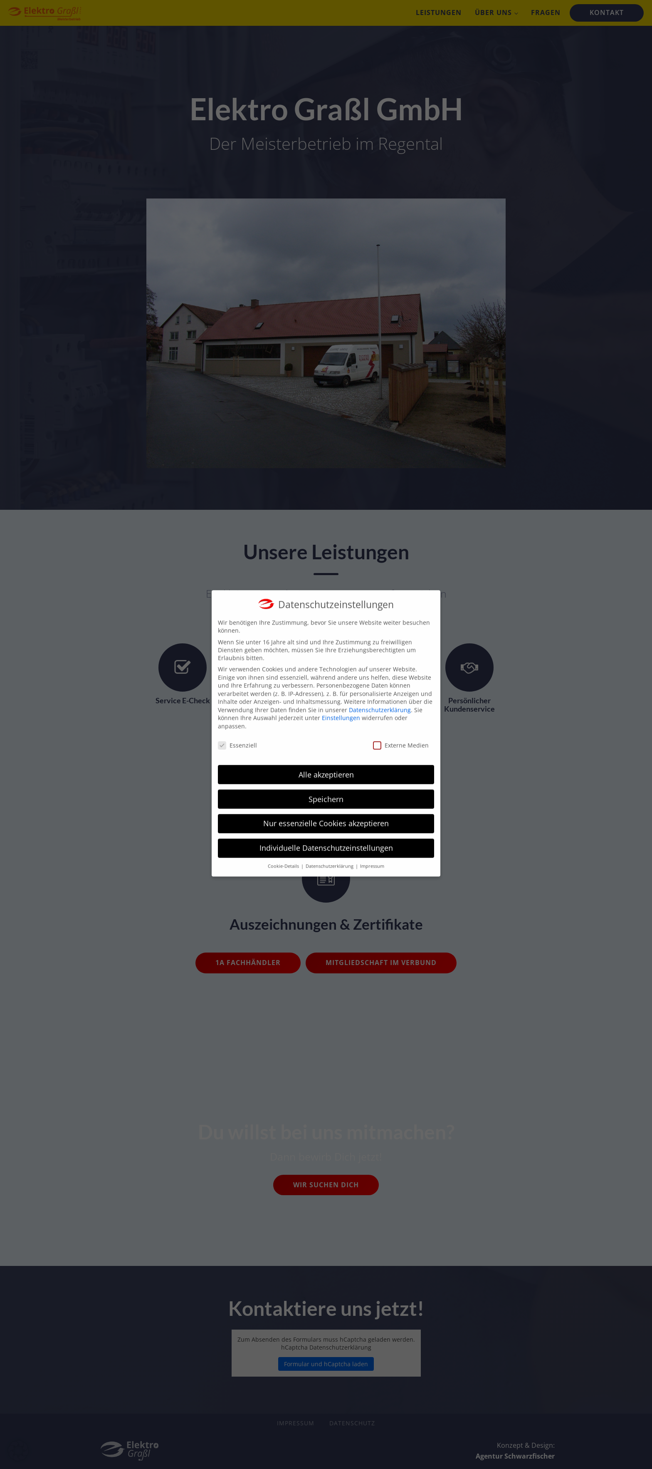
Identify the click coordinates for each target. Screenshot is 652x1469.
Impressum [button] (372, 854)
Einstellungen (341, 706)
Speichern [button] (326, 787)
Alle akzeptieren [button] (326, 762)
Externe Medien (401, 733)
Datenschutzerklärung (380, 698)
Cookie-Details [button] (284, 854)
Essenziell (237, 733)
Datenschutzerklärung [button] (330, 854)
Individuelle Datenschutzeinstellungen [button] (326, 836)
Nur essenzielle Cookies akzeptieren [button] (326, 811)
